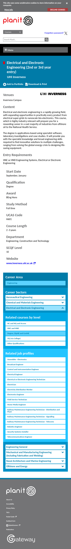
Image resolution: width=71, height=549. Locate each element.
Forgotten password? (54, 32)
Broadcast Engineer (15, 364)
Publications (10, 530)
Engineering (12, 283)
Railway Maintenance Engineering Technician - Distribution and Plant (33, 410)
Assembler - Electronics (17, 359)
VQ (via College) (14, 338)
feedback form (10, 521)
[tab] (35, 297)
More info (8, 10)
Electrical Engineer (15, 374)
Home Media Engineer (16, 404)
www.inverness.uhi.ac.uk (21, 263)
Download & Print (36, 85)
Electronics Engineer (15, 394)
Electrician (11, 384)
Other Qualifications (15, 343)
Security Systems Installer (18, 432)
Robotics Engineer (14, 426)
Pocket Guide (11, 517)
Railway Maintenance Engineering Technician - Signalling (30, 416)
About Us (9, 500)
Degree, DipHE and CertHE (18, 333)
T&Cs (7, 512)
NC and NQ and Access (16, 323)
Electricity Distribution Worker (20, 389)
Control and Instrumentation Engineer (23, 369)
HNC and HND (13, 328)
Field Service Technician (17, 399)
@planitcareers (13, 525)
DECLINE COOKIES (57, 10)
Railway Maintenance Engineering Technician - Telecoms (30, 421)
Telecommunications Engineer (19, 437)
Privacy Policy (10, 508)
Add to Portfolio (13, 85)
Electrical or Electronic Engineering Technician (26, 379)
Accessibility (10, 504)
